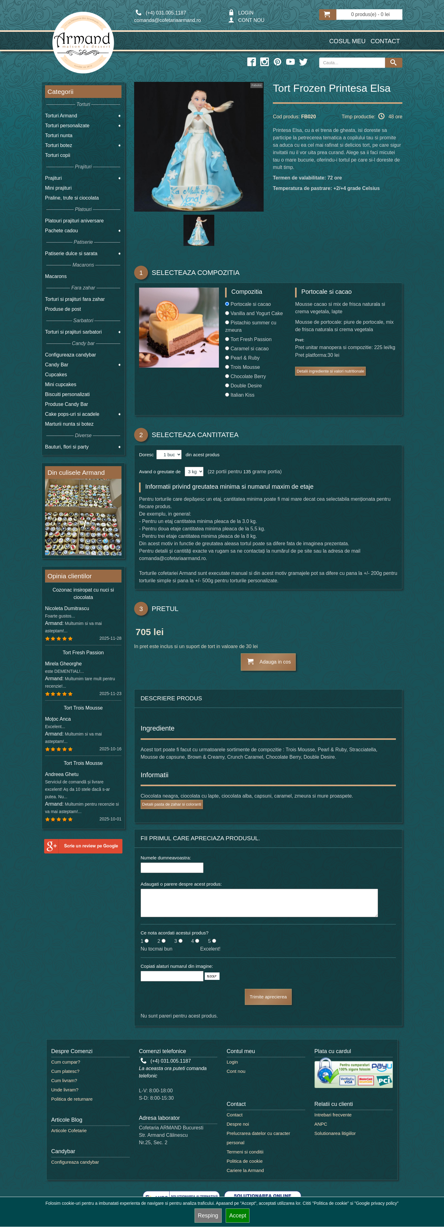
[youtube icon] (290, 62)
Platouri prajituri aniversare (74, 220)
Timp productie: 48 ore (372, 116)
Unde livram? (64, 1089)
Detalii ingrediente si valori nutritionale (330, 371)
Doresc (147, 454)
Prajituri (53, 178)
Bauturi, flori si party (66, 446)
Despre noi (238, 1124)
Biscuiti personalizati (67, 394)
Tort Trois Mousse (83, 707)
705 (143, 633)
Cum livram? (64, 1080)
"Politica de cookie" (330, 1203)
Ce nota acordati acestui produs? (174, 932)
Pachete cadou (61, 230)
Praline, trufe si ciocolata (72, 197)
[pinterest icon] (277, 62)
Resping (208, 1215)
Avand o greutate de (160, 471)
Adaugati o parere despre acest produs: (181, 884)
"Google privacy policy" (376, 1203)
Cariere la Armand (245, 1170)
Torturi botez (58, 145)
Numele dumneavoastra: (166, 857)
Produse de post (63, 309)
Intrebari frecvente (333, 1114)
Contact (385, 41)
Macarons (56, 276)
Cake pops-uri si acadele (72, 414)
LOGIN (240, 12)
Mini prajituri (58, 188)
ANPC (320, 1124)
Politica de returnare (71, 1099)
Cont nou (236, 1071)
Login (232, 1062)
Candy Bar (56, 364)
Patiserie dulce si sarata (71, 253)
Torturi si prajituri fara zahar (75, 299)
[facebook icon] (251, 62)
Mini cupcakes (60, 384)
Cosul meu (347, 41)
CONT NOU (246, 20)
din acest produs (201, 454)
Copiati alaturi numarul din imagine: (177, 966)
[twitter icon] (303, 62)
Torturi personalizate (67, 125)
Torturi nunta (58, 135)
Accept (237, 1215)
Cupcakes (56, 374)
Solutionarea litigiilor (335, 1133)
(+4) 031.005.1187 (166, 1061)
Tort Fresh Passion (83, 652)
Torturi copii (57, 155)
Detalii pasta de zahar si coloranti (171, 804)
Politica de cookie (245, 1161)
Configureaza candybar (70, 354)
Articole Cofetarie (69, 1130)
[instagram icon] (264, 62)
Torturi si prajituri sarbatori (73, 332)
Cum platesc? (65, 1071)
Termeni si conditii (245, 1151)
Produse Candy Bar (66, 404)
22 (212, 471)
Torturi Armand (61, 115)
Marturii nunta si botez (69, 424)
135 (247, 471)
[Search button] (393, 63)
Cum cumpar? (65, 1062)
